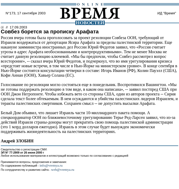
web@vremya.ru (62, 170)
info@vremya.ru (51, 165)
